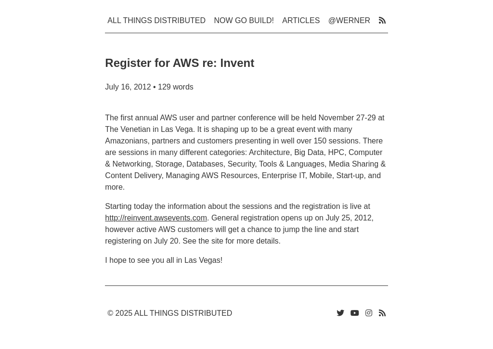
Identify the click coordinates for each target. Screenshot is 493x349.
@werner (349, 20)
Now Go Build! (243, 20)
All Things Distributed (156, 20)
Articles (301, 20)
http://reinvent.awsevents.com (156, 218)
